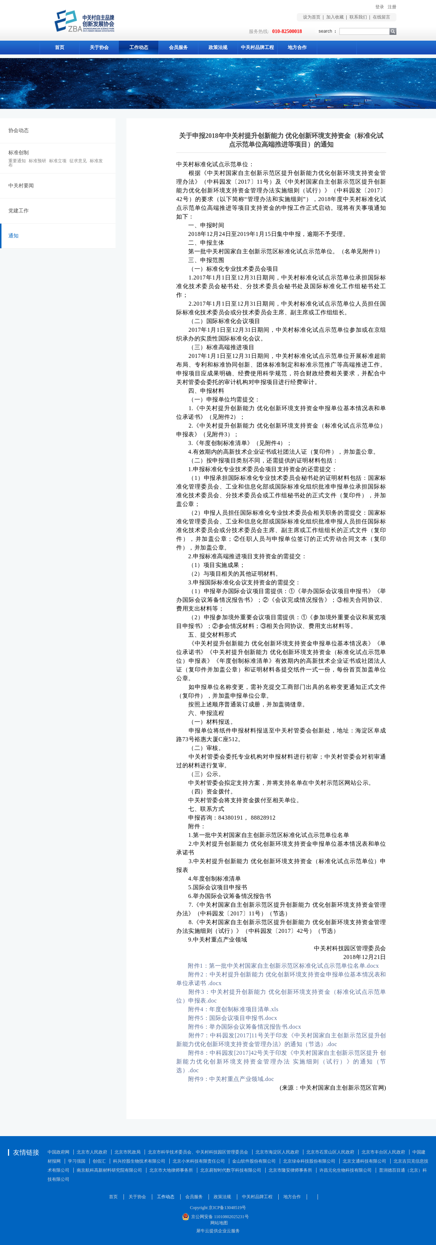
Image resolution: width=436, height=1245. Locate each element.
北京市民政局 (127, 1152)
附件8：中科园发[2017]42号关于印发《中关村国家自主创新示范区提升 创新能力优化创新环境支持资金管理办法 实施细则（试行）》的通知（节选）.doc (281, 1061)
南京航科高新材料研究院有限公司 (109, 1170)
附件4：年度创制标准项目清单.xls (233, 1009)
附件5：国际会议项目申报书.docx (232, 1018)
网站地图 (218, 1222)
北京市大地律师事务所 (171, 1170)
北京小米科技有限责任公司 (199, 1161)
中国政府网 (58, 1152)
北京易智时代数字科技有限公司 (230, 1170)
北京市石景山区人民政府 (330, 1152)
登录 (379, 6)
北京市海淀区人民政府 (277, 1152)
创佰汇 (99, 1161)
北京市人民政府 (92, 1152)
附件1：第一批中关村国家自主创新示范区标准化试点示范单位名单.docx (283, 966)
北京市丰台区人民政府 (383, 1152)
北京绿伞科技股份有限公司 (309, 1161)
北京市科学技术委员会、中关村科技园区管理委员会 (198, 1152)
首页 (59, 47)
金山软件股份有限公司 (254, 1161)
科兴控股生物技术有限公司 (139, 1161)
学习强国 (76, 1161)
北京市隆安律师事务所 (290, 1170)
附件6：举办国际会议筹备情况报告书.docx (244, 1027)
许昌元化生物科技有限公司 (345, 1170)
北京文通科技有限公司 (364, 1161)
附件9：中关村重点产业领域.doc (231, 1079)
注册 (392, 6)
